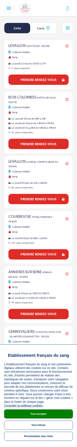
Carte (43, 28)
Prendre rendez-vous (42, 80)
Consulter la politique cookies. (23, 405)
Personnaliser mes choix (38, 436)
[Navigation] (9, 8)
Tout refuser (38, 425)
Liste (17, 28)
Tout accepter (39, 414)
